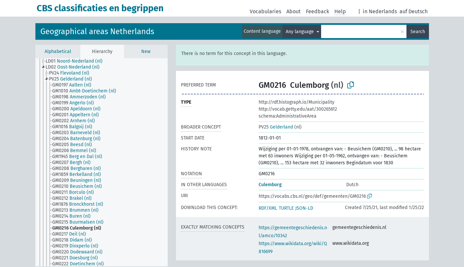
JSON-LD (304, 208)
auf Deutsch (414, 11)
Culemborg (270, 184)
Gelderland (276, 127)
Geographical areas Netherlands (97, 31)
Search (417, 31)
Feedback (317, 11)
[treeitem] (76, 61)
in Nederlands (380, 11)
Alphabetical (58, 51)
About (293, 11)
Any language (300, 31)
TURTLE (286, 208)
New (145, 51)
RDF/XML (268, 208)
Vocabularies (265, 11)
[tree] (101, 162)
